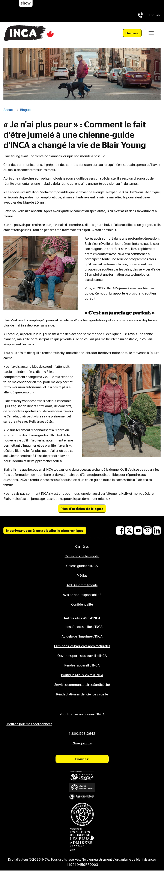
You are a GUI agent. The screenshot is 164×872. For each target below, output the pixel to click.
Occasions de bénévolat (82, 556)
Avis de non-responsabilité (82, 595)
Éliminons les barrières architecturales (82, 646)
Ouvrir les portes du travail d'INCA (82, 655)
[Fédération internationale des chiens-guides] (82, 814)
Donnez (132, 33)
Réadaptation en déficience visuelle (82, 694)
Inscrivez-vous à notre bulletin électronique (44, 530)
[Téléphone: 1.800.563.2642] (140, 15)
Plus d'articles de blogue (82, 509)
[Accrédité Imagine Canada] (82, 787)
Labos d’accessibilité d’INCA (82, 627)
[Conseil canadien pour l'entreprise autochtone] (82, 776)
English (154, 15)
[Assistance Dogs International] (82, 796)
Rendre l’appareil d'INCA (82, 665)
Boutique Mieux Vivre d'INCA (82, 675)
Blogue (25, 110)
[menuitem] (154, 15)
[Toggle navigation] (151, 33)
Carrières (82, 546)
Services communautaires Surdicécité (82, 684)
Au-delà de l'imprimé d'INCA (82, 636)
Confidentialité (82, 604)
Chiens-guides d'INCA (82, 566)
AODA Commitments (82, 585)
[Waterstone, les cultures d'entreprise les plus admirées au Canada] (82, 839)
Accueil (8, 110)
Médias (82, 575)
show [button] (26, 3)
